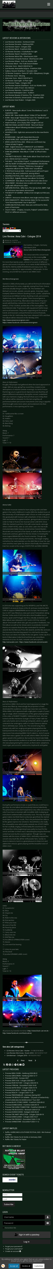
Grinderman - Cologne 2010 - (24, 1055)
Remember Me (10, 1228)
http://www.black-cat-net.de (38, 1031)
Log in (26, 1241)
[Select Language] (12, 230)
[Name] (12, 1194)
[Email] (12, 1199)
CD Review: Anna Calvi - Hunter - (25, 1050)
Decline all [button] (26, 1266)
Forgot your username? (14, 1249)
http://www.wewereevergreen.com (16, 320)
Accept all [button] (14, 1266)
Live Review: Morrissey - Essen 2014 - (27, 1053)
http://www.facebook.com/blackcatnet (17, 1033)
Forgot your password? (13, 1246)
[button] (4, 1065)
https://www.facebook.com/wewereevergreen (20, 322)
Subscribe (8, 1204)
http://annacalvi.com (10, 642)
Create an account (13, 1251)
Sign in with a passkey (26, 1235)
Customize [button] (38, 1266)
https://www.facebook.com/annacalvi (33, 642)
